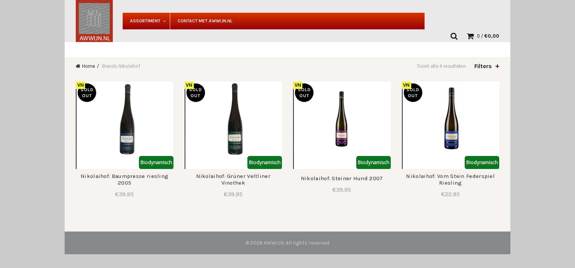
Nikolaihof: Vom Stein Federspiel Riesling (450, 179)
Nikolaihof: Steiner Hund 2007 (342, 178)
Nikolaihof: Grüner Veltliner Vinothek (233, 179)
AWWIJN (274, 243)
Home (88, 66)
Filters (483, 66)
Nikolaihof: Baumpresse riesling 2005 (124, 179)
